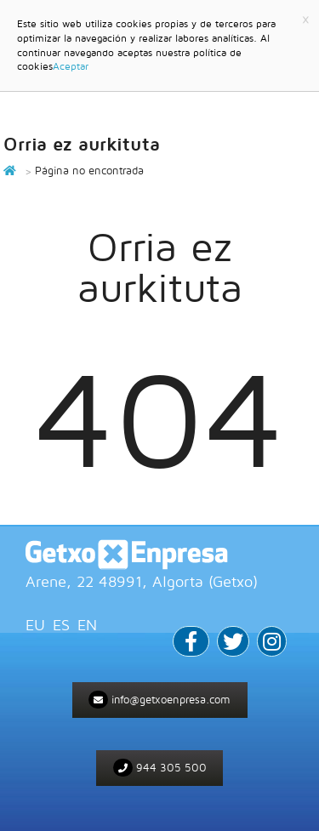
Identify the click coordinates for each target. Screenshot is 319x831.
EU (35, 625)
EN (87, 625)
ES (61, 625)
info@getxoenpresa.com (159, 700)
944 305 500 (160, 768)
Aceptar (70, 66)
